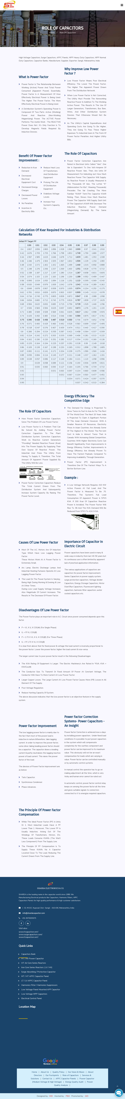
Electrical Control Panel (31, 998)
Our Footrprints (52, 1075)
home (52, 32)
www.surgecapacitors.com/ (30, 934)
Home (34, 1072)
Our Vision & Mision (76, 1072)
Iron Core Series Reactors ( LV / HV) (36, 967)
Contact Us (47, 1078)
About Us (45, 1072)
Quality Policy (58, 1072)
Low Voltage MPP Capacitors (34, 994)
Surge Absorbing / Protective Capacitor (38, 972)
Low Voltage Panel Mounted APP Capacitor (40, 989)
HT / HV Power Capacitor (32, 958)
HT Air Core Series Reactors (33, 963)
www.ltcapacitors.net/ (28, 932)
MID (51, 1096)
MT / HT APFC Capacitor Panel (35, 976)
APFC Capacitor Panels (66, 1078)
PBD (68, 1096)
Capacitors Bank (28, 954)
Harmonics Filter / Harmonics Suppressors (39, 985)
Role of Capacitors (70, 1075)
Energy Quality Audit (74, 1082)
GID (86, 1096)
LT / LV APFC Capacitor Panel (34, 980)
